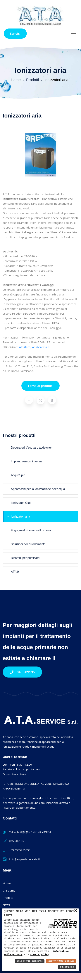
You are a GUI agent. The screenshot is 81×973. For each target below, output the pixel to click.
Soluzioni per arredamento (27, 544)
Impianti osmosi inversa (25, 461)
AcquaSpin (16, 475)
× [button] (75, 910)
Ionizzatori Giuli (19, 502)
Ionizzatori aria (19, 516)
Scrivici (15, 33)
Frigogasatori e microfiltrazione (29, 530)
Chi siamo (9, 890)
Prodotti (32, 80)
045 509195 (22, 672)
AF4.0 (13, 571)
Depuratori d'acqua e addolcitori (30, 447)
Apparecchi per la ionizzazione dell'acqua (36, 489)
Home (15, 80)
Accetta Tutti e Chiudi (61, 961)
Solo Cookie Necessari (30, 961)
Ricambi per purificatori (24, 557)
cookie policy (31, 954)
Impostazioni (67, 967)
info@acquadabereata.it (33, 347)
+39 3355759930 (19, 850)
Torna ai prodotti (40, 386)
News (6, 905)
